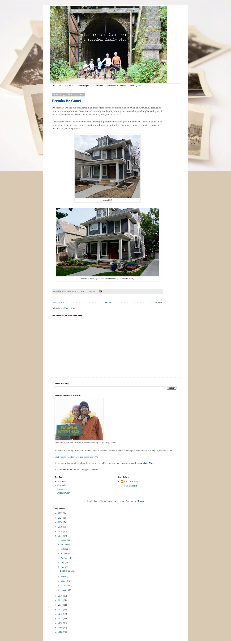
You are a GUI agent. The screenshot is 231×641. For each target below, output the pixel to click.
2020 (60, 522)
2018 (60, 531)
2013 (60, 609)
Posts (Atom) (70, 308)
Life (53, 86)
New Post (61, 481)
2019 (60, 527)
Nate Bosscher (130, 486)
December (65, 540)
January (64, 590)
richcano (120, 501)
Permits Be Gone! (66, 101)
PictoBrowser (63, 493)
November (66, 544)
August (64, 558)
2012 (60, 614)
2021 (60, 518)
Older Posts (157, 302)
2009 (60, 627)
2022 (60, 513)
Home (108, 302)
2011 (60, 618)
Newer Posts (58, 302)
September (66, 553)
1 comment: (91, 291)
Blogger (140, 501)
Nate (151, 463)
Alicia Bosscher (131, 481)
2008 (60, 632)
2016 (60, 596)
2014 (60, 605)
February (65, 585)
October (64, 549)
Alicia (143, 463)
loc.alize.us (62, 489)
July (63, 562)
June (63, 567)
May (63, 576)
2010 (60, 623)
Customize (62, 485)
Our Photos (98, 86)
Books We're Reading (116, 86)
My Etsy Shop (136, 86)
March (64, 581)
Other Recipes (83, 86)
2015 (60, 600)
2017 (60, 536)
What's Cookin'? (66, 86)
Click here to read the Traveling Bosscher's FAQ (76, 457)
